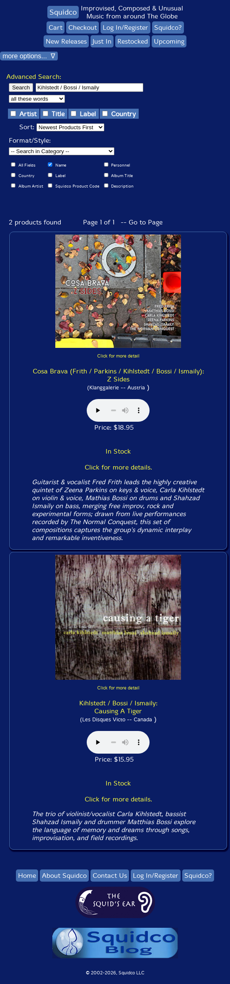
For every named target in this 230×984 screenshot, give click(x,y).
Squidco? (168, 27)
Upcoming (169, 41)
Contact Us (110, 876)
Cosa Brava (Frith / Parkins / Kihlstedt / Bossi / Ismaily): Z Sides (118, 375)
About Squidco (64, 876)
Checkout (82, 27)
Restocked (132, 41)
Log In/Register (125, 27)
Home (27, 876)
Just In (102, 41)
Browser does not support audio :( (118, 410)
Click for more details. (118, 467)
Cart (55, 27)
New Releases (66, 41)
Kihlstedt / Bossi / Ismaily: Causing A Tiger (118, 707)
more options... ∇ (29, 56)
